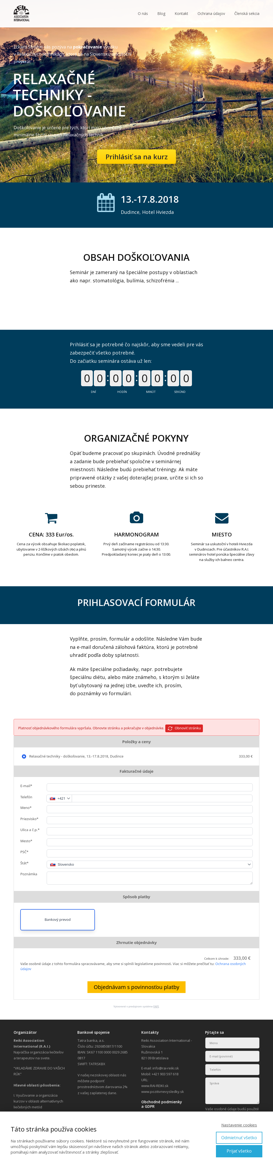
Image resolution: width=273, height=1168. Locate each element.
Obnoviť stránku (184, 728)
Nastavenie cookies (239, 1125)
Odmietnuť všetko (239, 1138)
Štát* (24, 863)
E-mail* (26, 785)
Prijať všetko (239, 1151)
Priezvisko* (29, 818)
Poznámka (28, 874)
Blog (161, 13)
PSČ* (24, 851)
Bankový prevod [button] (58, 919)
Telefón (26, 797)
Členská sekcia (246, 13)
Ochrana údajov (211, 13)
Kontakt (181, 13)
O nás (143, 13)
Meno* (25, 807)
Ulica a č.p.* (29, 829)
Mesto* (26, 841)
